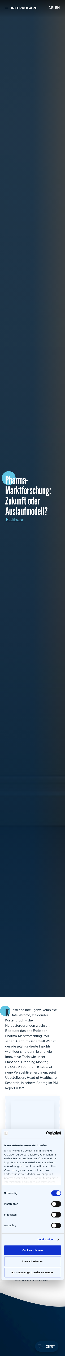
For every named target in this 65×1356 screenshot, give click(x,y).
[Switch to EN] (57, 8)
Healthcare (14, 520)
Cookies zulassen (32, 1250)
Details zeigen (45, 1239)
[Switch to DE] (51, 8)
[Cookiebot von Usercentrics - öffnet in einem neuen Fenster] (46, 1133)
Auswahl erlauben (32, 1261)
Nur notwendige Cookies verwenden (32, 1272)
